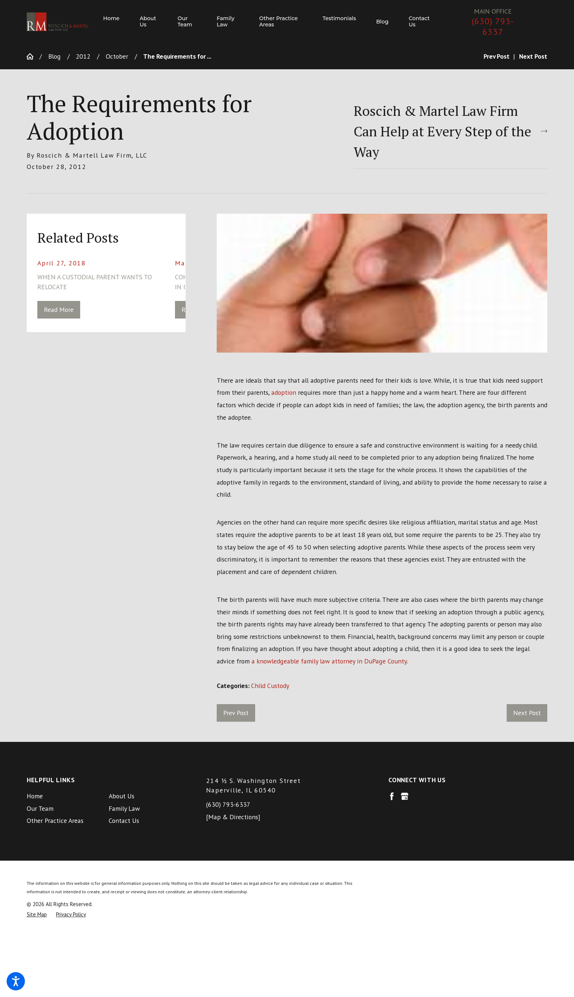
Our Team (40, 808)
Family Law (124, 808)
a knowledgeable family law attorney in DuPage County (329, 661)
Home (35, 796)
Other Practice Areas (55, 820)
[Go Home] (33, 56)
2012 (83, 56)
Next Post (527, 713)
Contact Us (124, 820)
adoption (283, 392)
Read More (59, 309)
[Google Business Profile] (405, 796)
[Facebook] (392, 796)
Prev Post (236, 713)
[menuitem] (116, 22)
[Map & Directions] (233, 817)
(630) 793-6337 (493, 26)
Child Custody (270, 685)
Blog (54, 56)
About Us (121, 796)
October (117, 56)
